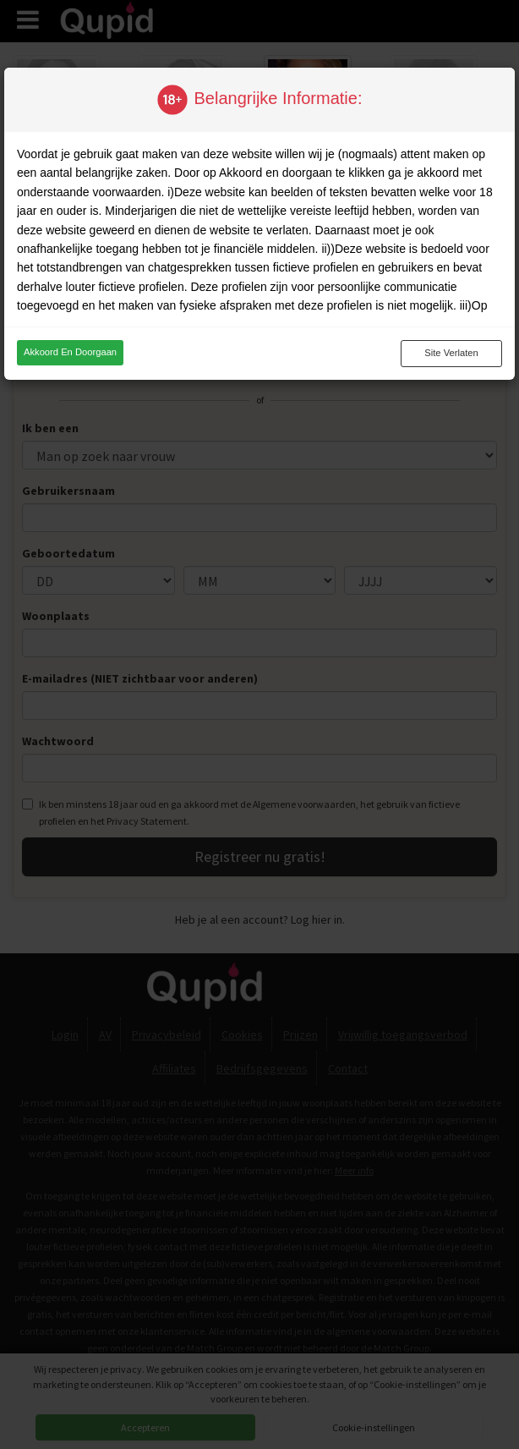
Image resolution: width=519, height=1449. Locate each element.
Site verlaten (451, 353)
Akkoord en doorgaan (70, 352)
